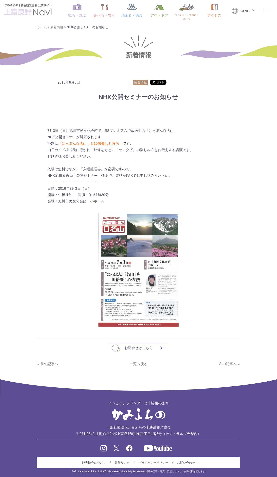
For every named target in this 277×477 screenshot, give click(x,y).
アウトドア (159, 10)
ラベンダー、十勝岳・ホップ (187, 12)
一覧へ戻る (138, 364)
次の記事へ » (229, 364)
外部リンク (122, 462)
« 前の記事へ (47, 364)
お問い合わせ (186, 462)
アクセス (214, 10)
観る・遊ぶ (77, 10)
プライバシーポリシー (153, 462)
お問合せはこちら (138, 348)
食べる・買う (104, 10)
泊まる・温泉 (132, 10)
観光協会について (94, 462)
